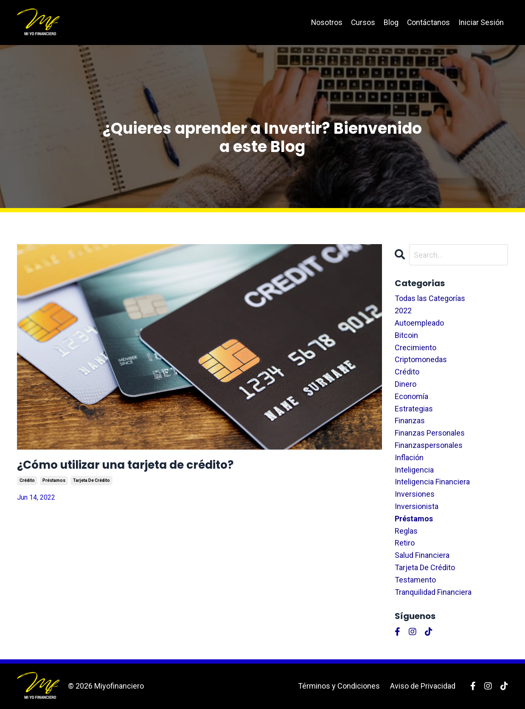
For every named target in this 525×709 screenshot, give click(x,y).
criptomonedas (421, 359)
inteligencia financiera (432, 482)
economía (411, 396)
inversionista (416, 506)
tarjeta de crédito (91, 485)
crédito (27, 485)
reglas (406, 530)
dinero (405, 384)
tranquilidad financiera (433, 592)
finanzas (410, 420)
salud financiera (422, 555)
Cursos (362, 22)
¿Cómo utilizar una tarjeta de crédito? (164, 467)
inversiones (415, 494)
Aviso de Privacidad (422, 685)
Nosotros (326, 22)
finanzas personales (430, 432)
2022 (403, 310)
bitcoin (406, 335)
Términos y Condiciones (339, 685)
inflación (409, 457)
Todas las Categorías (430, 298)
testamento (415, 579)
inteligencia (414, 469)
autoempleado (419, 322)
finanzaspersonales (429, 445)
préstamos (53, 485)
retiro (405, 543)
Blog (390, 22)
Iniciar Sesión (481, 22)
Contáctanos (428, 22)
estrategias (414, 408)
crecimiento (415, 347)
